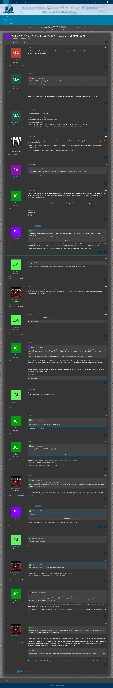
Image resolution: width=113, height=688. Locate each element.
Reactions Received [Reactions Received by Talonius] (12, 154)
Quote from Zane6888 (37, 446)
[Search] (107, 2)
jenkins (63, 26)
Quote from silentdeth (37, 169)
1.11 (80, 28)
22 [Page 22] (13, 42)
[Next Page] (27, 42)
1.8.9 (69, 28)
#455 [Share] (105, 475)
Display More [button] (67, 240)
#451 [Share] (105, 342)
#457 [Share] (105, 534)
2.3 (36, 28)
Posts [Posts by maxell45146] (9, 65)
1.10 (76, 28)
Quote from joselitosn (37, 231)
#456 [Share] (105, 506)
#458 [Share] (105, 560)
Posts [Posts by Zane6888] (9, 276)
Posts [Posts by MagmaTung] (9, 91)
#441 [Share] (105, 47)
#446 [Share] (105, 190)
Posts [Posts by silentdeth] (9, 245)
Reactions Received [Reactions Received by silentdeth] (12, 244)
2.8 (48, 28)
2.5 (39, 28)
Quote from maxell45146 (38, 78)
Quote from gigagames (37, 420)
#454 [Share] (105, 441)
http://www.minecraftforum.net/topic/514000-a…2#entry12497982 (60, 460)
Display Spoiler (34, 263)
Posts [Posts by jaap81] (9, 182)
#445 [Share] (105, 164)
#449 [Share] (105, 286)
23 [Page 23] (16, 42)
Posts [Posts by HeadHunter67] (9, 304)
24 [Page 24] (19, 42)
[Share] (106, 42)
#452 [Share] (105, 389)
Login (95, 2)
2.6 (42, 28)
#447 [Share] (105, 226)
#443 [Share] (105, 110)
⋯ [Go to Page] (11, 42)
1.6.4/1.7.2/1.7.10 (62, 28)
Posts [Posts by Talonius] (9, 156)
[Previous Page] (6, 42)
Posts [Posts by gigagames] (9, 407)
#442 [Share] (105, 73)
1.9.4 (73, 28)
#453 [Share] (105, 415)
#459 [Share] (105, 588)
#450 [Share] (105, 314)
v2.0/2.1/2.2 (31, 28)
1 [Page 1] (8, 42)
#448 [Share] (105, 258)
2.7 (45, 28)
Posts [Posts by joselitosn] (9, 208)
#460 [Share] (105, 623)
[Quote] (105, 67)
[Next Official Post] (100, 252)
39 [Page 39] (25, 42)
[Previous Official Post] (98, 252)
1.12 (84, 28)
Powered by (56, 685)
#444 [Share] (105, 136)
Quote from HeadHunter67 (38, 592)
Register (101, 2)
